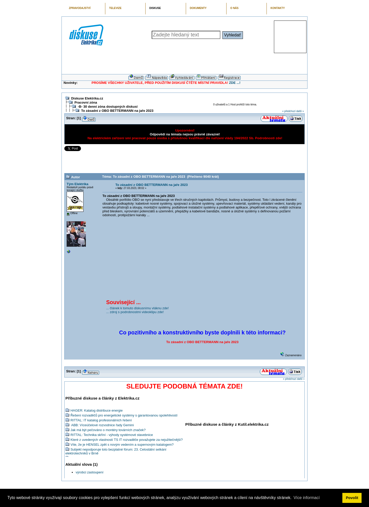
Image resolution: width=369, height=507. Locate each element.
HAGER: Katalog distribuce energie (96, 410)
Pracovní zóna (85, 102)
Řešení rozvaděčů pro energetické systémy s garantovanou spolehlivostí (124, 415)
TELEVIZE (115, 8)
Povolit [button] (352, 498)
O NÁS (234, 8)
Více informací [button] (306, 497)
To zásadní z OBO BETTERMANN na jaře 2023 (117, 111)
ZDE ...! (235, 83)
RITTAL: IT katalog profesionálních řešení (101, 420)
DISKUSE (155, 8)
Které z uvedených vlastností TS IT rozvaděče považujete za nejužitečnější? (126, 440)
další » (300, 111)
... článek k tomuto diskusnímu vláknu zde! (137, 308)
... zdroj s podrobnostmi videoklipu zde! (135, 312)
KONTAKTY (278, 8)
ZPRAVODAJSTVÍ (79, 8)
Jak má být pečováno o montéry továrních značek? (108, 430)
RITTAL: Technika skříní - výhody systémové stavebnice (111, 435)
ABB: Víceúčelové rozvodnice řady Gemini (102, 425)
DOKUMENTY (198, 8)
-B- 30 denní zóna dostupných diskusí (107, 106)
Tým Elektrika (77, 184)
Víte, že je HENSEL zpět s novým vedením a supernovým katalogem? (122, 444)
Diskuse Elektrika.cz (87, 98)
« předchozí (288, 111)
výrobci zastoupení (89, 472)
